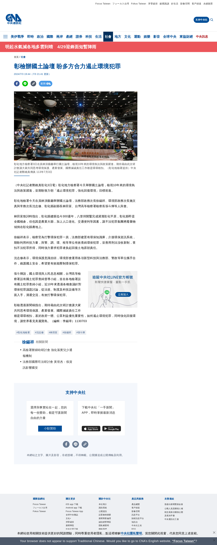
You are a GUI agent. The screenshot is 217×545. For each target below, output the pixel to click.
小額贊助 (50, 416)
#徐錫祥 (67, 332)
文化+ (69, 512)
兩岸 (59, 36)
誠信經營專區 (106, 512)
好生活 (174, 3)
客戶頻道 (196, 3)
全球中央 (170, 36)
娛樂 (147, 36)
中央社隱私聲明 (131, 533)
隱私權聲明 (105, 516)
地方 (118, 36)
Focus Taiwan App (73, 502)
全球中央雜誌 (73, 508)
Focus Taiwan (102, 3)
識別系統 (103, 496)
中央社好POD (73, 528)
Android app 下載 (75, 496)
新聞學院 (70, 520)
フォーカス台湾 (120, 3)
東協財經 (186, 36)
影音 (156, 36)
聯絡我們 (103, 520)
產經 (69, 36)
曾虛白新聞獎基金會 (174, 494)
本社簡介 (103, 492)
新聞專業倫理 (106, 508)
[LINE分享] (25, 84)
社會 (108, 36)
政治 (40, 36)
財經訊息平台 (139, 508)
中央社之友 (138, 516)
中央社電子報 (73, 524)
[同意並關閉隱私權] (214, 533)
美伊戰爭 (17, 36)
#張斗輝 (81, 332)
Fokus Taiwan (138, 3)
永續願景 (208, 3)
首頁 (16, 57)
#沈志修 (39, 332)
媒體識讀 (164, 3)
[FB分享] (17, 84)
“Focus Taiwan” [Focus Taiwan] (183, 541)
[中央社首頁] (13, 19)
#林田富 (53, 332)
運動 (137, 36)
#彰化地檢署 (23, 332)
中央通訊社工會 (173, 513)
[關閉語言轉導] (214, 540)
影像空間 (185, 3)
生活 (98, 36)
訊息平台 (136, 504)
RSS (134, 520)
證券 (79, 36)
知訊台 (135, 512)
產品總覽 (136, 492)
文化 (127, 36)
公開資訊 (103, 500)
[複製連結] (34, 84)
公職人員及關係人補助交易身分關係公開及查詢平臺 (174, 505)
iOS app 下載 (73, 492)
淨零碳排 (153, 3)
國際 (50, 36)
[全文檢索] (212, 20)
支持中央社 (201, 19)
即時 (30, 36)
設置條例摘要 (106, 504)
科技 (88, 36)
